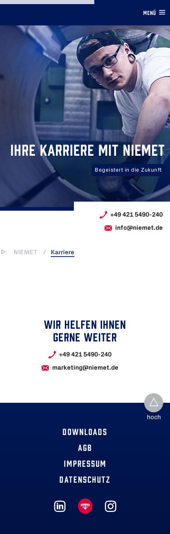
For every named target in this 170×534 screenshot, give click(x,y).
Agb (85, 447)
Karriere (62, 252)
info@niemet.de (139, 228)
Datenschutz (85, 479)
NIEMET (25, 252)
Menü (154, 12)
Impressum (85, 463)
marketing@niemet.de (85, 367)
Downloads (85, 431)
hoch (154, 417)
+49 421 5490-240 (136, 214)
